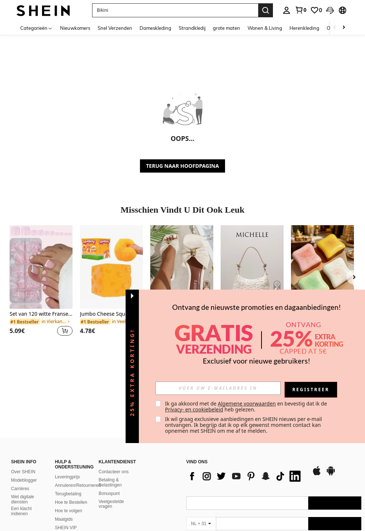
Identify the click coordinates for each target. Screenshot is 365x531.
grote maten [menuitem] (226, 28)
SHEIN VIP (66, 482)
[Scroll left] (334, 28)
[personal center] (286, 10)
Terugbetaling (68, 448)
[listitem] (41, 285)
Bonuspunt (109, 447)
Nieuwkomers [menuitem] (75, 28)
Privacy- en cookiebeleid (194, 409)
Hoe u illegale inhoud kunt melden (68, 495)
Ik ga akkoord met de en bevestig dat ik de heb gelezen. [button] (246, 406)
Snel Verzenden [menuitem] (115, 28)
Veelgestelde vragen (111, 458)
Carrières (20, 443)
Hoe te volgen (68, 465)
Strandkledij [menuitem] (192, 28)
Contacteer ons (114, 426)
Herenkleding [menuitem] (304, 28)
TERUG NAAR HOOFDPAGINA (182, 165)
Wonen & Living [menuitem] (265, 28)
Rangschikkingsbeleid (76, 508)
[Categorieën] (36, 28)
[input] (218, 388)
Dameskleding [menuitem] (155, 28)
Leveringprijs (67, 431)
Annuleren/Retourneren (78, 439)
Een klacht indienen (21, 465)
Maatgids (64, 473)
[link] (300, 10)
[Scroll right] (343, 28)
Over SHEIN (23, 426)
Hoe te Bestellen (71, 456)
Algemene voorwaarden (246, 403)
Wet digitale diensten (22, 454)
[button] (330, 10)
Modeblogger (24, 434)
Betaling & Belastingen (110, 437)
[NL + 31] (201, 478)
